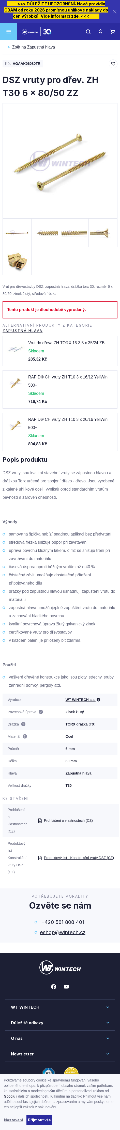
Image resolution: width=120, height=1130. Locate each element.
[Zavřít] (115, 11)
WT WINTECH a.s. (81, 700)
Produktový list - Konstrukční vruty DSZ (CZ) (76, 858)
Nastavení (13, 1120)
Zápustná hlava (33, 47)
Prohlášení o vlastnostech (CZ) (65, 820)
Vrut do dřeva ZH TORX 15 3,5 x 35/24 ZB (66, 343)
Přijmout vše (39, 1120)
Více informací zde (60, 16)
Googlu (9, 1096)
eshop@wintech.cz (62, 932)
